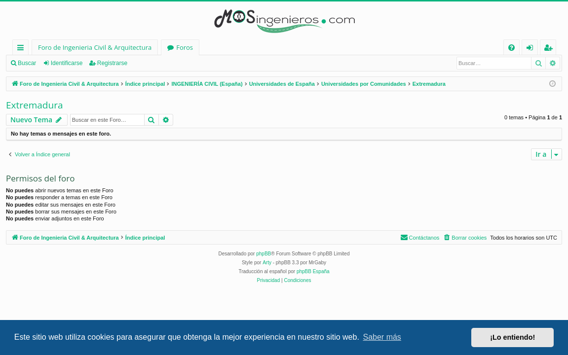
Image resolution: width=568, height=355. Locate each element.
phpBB (263, 253)
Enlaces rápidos (22, 49)
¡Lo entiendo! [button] (512, 337)
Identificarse (67, 63)
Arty (267, 262)
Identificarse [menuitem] (532, 49)
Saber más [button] (382, 337)
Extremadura (34, 105)
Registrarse (112, 63)
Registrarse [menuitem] (550, 49)
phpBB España (313, 271)
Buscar (27, 63)
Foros (184, 47)
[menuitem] (511, 47)
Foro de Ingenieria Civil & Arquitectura (94, 47)
